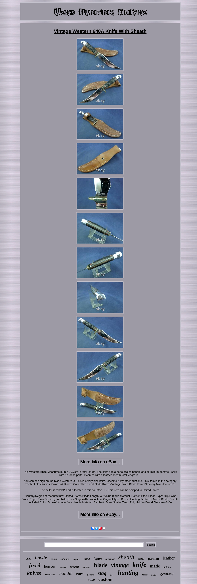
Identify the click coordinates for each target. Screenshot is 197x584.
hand (112, 575)
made (155, 566)
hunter (50, 567)
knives (34, 573)
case (91, 579)
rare (80, 573)
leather (169, 558)
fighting (90, 574)
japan (98, 558)
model (145, 574)
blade (100, 565)
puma (54, 558)
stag (102, 573)
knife (139, 564)
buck (87, 558)
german (153, 558)
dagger (76, 559)
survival (50, 574)
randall (74, 566)
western (63, 567)
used (28, 558)
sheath (126, 557)
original (110, 558)
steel (141, 558)
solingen (65, 559)
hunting (128, 572)
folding (154, 575)
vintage (120, 565)
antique (167, 567)
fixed (34, 565)
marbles (86, 567)
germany (166, 574)
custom (105, 579)
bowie (41, 557)
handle (65, 573)
